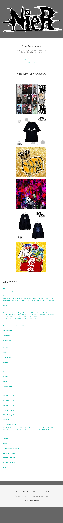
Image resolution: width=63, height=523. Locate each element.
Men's (5, 443)
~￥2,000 (6, 391)
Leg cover (12, 314)
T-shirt (5, 291)
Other (22, 300)
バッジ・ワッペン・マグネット (12, 318)
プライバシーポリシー (21, 496)
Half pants (27, 298)
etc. (25, 318)
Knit (41, 291)
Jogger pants (31, 300)
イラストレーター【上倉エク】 (40, 429)
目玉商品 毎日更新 (9, 462)
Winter (5, 381)
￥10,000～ (6, 419)
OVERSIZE (6, 335)
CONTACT (46, 491)
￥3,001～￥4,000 (8, 400)
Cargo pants (51, 300)
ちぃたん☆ (23, 427)
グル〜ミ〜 (6, 429)
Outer (5, 305)
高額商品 (5, 362)
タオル (42, 316)
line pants (15, 300)
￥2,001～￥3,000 (8, 395)
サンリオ (50, 427)
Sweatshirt (21, 291)
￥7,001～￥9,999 (8, 415)
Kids (4, 323)
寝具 (25, 316)
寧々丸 (27, 429)
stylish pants (50, 298)
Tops (4, 288)
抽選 (4, 467)
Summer (6, 372)
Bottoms (6, 296)
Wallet (45, 313)
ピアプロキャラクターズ (10, 427)
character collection (9, 453)
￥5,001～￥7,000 (8, 410)
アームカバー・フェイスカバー (27, 314)
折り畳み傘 (51, 314)
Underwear (42, 314)
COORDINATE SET (9, 458)
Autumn (5, 376)
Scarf (38, 313)
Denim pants (41, 300)
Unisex (5, 438)
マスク (36, 316)
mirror (5, 314)
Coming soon (7, 357)
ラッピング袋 (32, 318)
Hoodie (29, 291)
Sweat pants (7, 298)
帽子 (24, 313)
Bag (19, 313)
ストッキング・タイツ (9, 316)
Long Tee (12, 291)
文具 (30, 316)
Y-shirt (36, 291)
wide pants (6, 300)
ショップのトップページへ (31, 59)
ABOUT (25, 491)
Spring (5, 367)
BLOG (35, 491)
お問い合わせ (31, 63)
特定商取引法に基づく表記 (40, 496)
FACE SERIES (7, 330)
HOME (16, 491)
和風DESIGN (7, 340)
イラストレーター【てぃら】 (37, 427)
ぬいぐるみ (31, 313)
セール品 (5, 348)
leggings (41, 298)
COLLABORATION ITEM (11, 424)
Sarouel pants (17, 298)
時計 (50, 313)
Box (4, 352)
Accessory (6, 313)
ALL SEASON (7, 386)
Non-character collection (11, 448)
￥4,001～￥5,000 (8, 405)
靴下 (20, 316)
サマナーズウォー (17, 429)
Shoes (14, 313)
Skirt (34, 298)
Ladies (5, 434)
